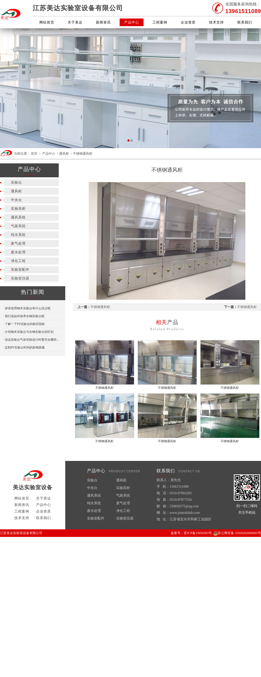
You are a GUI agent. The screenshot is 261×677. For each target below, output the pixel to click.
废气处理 (18, 243)
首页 (34, 153)
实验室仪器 (20, 278)
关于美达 (75, 22)
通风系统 (18, 217)
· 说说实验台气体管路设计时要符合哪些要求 (32, 339)
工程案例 (159, 22)
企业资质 (188, 22)
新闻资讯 (103, 22)
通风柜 (64, 153)
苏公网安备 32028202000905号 (237, 533)
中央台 (16, 200)
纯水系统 (18, 235)
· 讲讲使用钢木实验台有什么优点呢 (26, 308)
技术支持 (216, 22)
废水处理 (18, 252)
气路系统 (18, 226)
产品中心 (131, 22)
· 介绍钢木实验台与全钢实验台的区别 (28, 331)
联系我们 (244, 22)
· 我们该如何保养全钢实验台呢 (23, 316)
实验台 (16, 182)
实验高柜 (18, 208)
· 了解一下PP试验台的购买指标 (24, 324)
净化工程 (18, 261)
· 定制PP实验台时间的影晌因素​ (24, 347)
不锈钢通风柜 (82, 153)
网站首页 (46, 22)
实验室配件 (20, 269)
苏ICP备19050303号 (198, 533)
